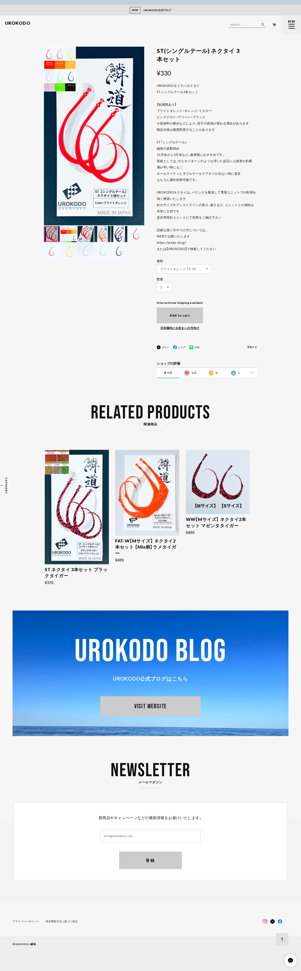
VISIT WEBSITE (150, 706)
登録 (151, 860)
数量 (160, 279)
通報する (252, 347)
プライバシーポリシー (26, 921)
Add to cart (180, 315)
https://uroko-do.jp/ (171, 242)
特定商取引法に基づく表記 (62, 921)
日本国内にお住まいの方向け (179, 328)
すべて (168, 373)
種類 (160, 261)
